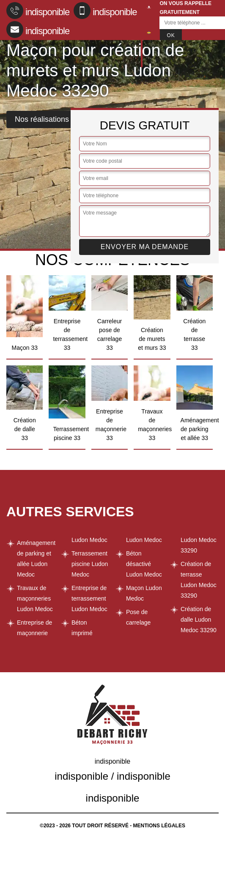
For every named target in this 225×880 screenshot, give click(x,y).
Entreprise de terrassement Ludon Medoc (89, 598)
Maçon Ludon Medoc (144, 593)
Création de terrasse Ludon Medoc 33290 (199, 580)
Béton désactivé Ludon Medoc (144, 564)
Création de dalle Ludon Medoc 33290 (199, 619)
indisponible (37, 10)
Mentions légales (159, 826)
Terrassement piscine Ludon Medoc (89, 564)
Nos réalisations (42, 119)
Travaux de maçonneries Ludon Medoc (35, 598)
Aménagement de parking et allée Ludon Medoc (36, 558)
